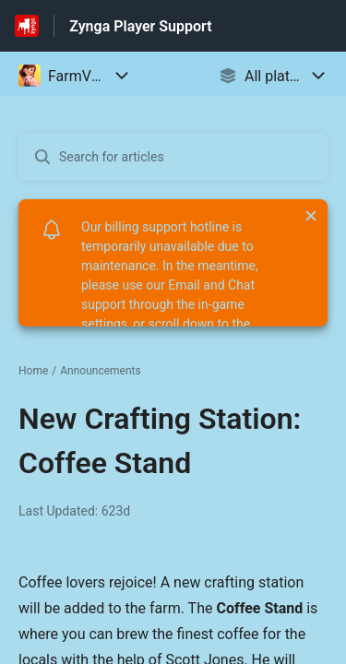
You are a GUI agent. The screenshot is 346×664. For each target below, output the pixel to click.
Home (33, 370)
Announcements (100, 370)
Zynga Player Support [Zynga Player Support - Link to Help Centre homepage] (140, 26)
